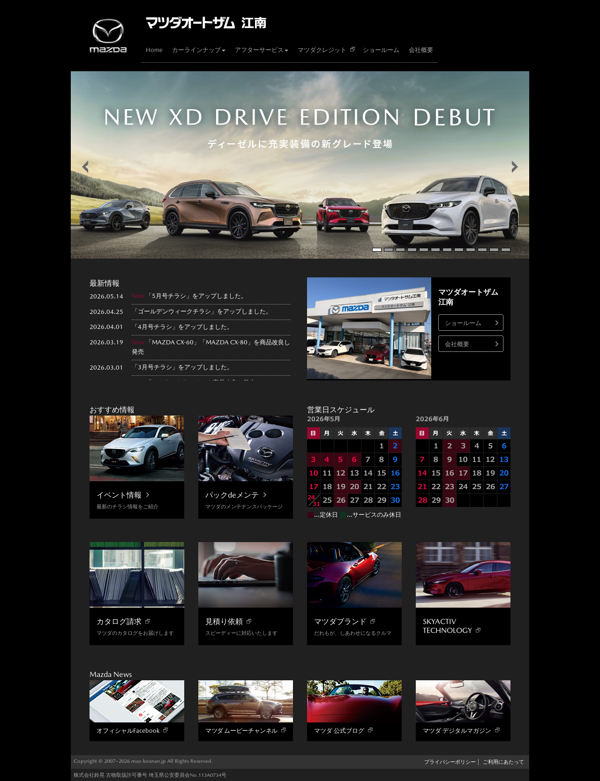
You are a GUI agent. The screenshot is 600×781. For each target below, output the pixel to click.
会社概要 (421, 49)
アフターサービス (261, 49)
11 (494, 250)
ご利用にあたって (503, 762)
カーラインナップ (198, 49)
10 (482, 250)
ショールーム (381, 49)
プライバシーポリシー (450, 762)
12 (505, 250)
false (85, 166)
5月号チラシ (169, 295)
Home (154, 49)
